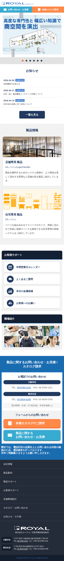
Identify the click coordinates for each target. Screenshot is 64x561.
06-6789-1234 (24, 387)
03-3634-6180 (24, 399)
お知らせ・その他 (12, 516)
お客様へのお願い (25, 303)
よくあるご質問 (24, 279)
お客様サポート (11, 490)
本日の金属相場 (24, 291)
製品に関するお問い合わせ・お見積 (30, 435)
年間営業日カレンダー (28, 267)
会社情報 (7, 464)
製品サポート (10, 481)
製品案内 (7, 473)
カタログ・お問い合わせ (15, 507)
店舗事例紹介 (10, 499)
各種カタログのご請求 (30, 423)
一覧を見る (32, 114)
